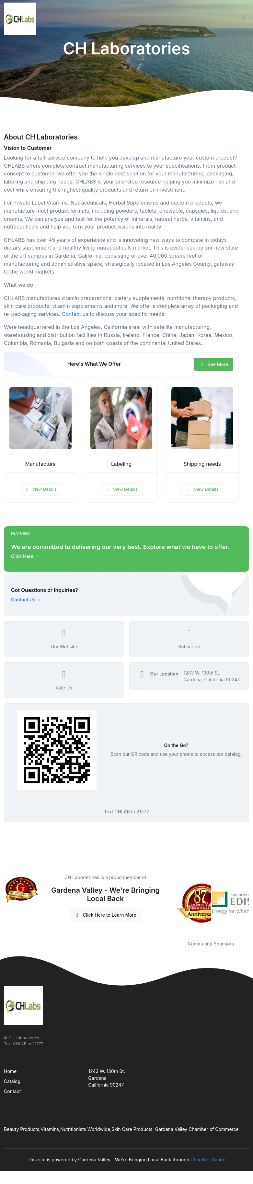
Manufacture (40, 464)
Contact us (75, 314)
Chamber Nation (207, 1159)
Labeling (121, 464)
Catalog (12, 1081)
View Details (40, 489)
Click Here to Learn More (105, 915)
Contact (12, 1091)
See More (213, 364)
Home (10, 1071)
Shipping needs (202, 464)
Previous (168, 903)
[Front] (21, 19)
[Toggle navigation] (243, 18)
